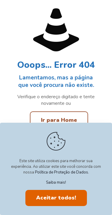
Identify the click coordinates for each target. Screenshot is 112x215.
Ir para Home (59, 120)
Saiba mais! (56, 182)
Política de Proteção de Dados (61, 172)
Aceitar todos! (56, 197)
